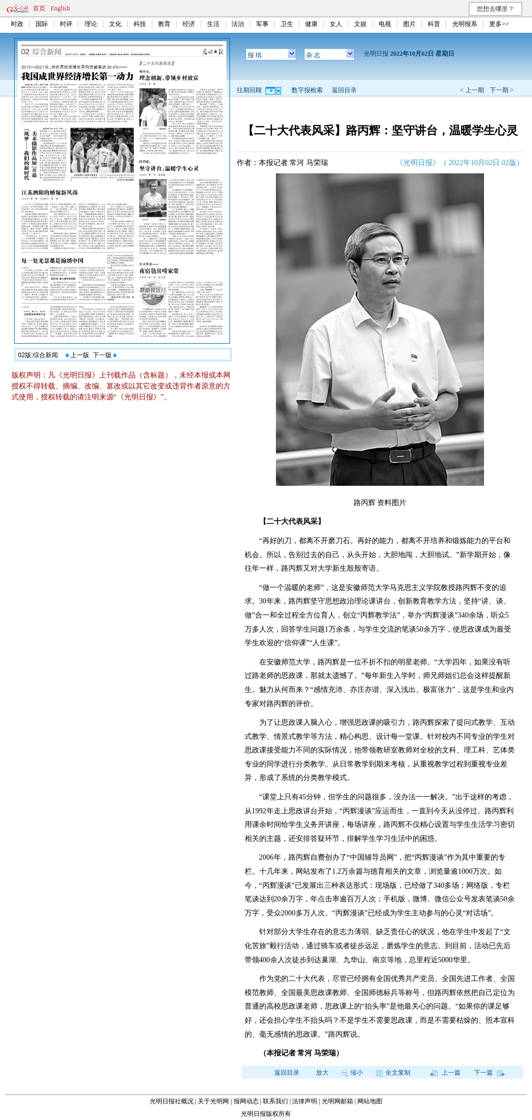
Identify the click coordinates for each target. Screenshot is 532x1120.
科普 (434, 24)
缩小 (352, 1072)
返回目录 (344, 90)
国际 (41, 24)
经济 (189, 24)
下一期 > (502, 90)
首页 (39, 8)
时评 (66, 24)
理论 (90, 24)
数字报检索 (307, 90)
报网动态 (246, 1101)
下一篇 (489, 1072)
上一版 (77, 355)
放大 (322, 1072)
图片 (409, 24)
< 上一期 (472, 90)
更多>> (499, 24)
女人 (336, 24)
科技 (140, 24)
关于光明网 (213, 1101)
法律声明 (304, 1101)
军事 (262, 24)
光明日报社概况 (172, 1101)
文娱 (360, 24)
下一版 (105, 355)
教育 (164, 24)
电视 (385, 24)
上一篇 (445, 1072)
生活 (213, 24)
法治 (238, 24)
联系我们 (275, 1101)
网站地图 (369, 1101)
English (60, 8)
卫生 (287, 24)
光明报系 (464, 24)
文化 (115, 24)
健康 (311, 24)
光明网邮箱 (337, 1101)
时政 (17, 24)
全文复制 (393, 1072)
